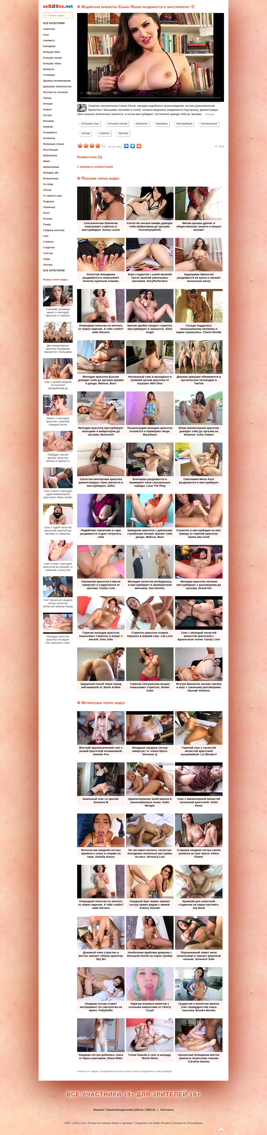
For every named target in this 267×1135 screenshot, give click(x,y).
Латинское (49, 138)
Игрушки (48, 103)
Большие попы (51, 51)
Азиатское (49, 28)
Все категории (54, 23)
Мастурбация (50, 149)
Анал (46, 34)
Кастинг (47, 115)
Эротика (47, 264)
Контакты (167, 1109)
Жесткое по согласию (55, 92)
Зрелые (47, 97)
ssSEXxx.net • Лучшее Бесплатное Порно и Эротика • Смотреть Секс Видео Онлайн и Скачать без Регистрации (137, 1123)
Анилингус (49, 40)
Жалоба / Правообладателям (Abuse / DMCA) (124, 1109)
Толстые (48, 253)
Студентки (49, 247)
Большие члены (52, 63)
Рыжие (47, 224)
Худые (46, 258)
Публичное (49, 207)
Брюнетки (48, 69)
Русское (47, 218)
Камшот (47, 109)
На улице (48, 184)
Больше (209, 114)
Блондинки (49, 46)
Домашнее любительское (57, 86)
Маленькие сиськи (53, 143)
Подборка (48, 201)
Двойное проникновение (57, 80)
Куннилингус (50, 132)
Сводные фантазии (54, 230)
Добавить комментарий (96, 166)
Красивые (48, 120)
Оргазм (47, 189)
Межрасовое (50, 155)
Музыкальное (50, 178)
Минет (46, 161)
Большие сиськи (52, 57)
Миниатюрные (51, 166)
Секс (46, 235)
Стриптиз (48, 241)
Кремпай (48, 126)
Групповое (49, 74)
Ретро (46, 212)
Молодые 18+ (51, 172)
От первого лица (52, 195)
